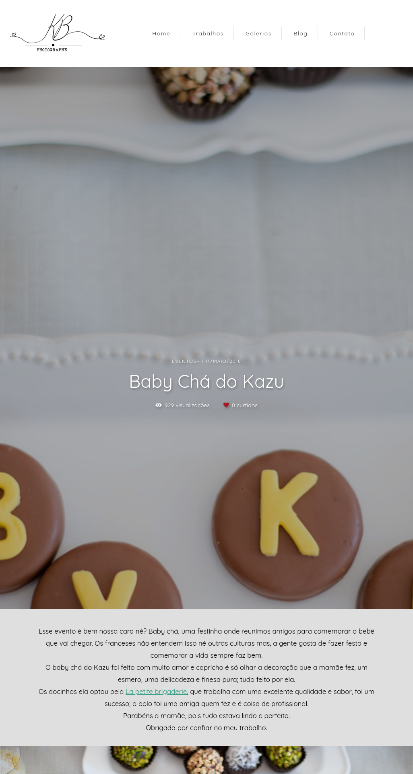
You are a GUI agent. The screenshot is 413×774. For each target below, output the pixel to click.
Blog (300, 33)
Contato (342, 33)
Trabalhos (208, 33)
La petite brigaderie (156, 691)
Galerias (259, 33)
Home (161, 33)
